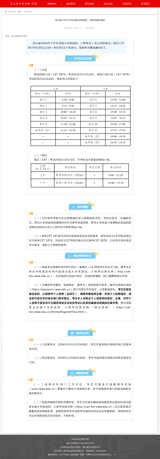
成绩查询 (70, 3)
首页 (19, 12)
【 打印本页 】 (90, 28)
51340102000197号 (86, 443)
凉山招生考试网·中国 (23, 3)
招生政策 (89, 3)
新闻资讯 (51, 3)
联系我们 (145, 3)
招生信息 (108, 3)
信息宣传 (126, 3)
